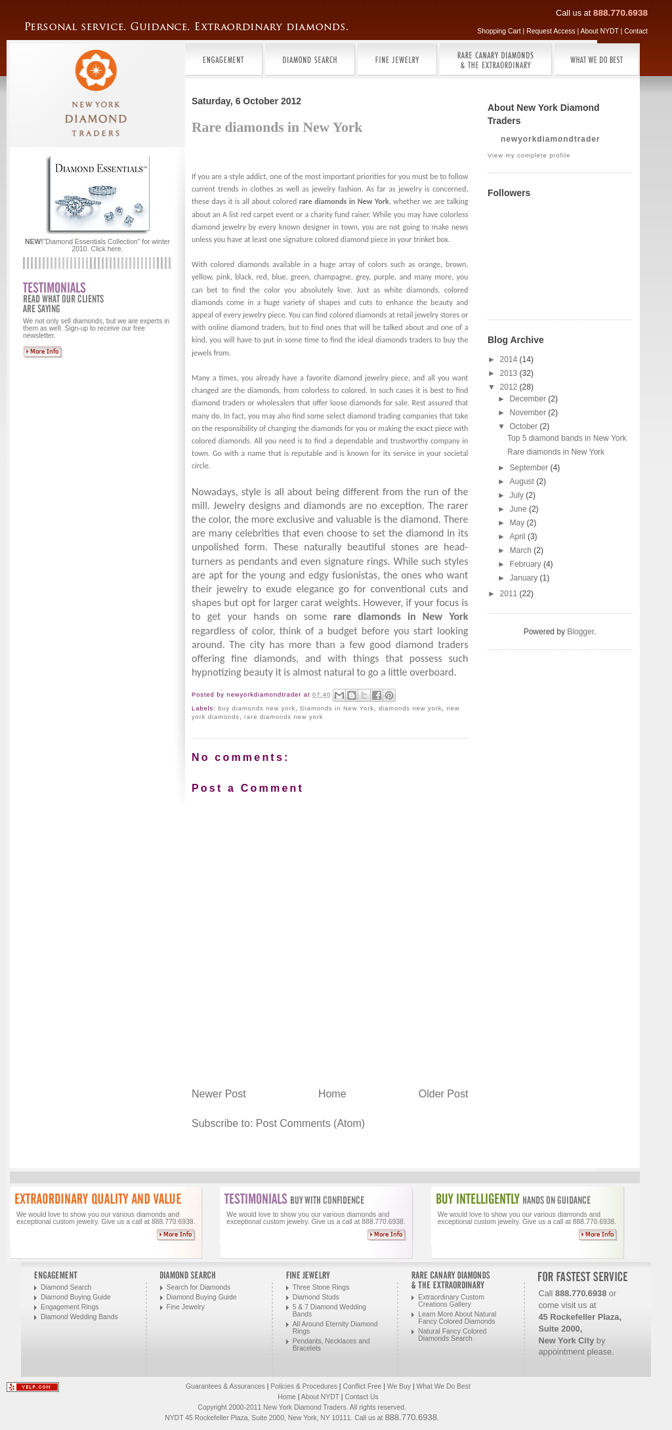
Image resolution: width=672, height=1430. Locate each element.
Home (332, 1093)
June (519, 509)
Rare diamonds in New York (555, 452)
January (525, 577)
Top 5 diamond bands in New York (566, 438)
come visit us (562, 1305)
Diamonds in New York (337, 708)
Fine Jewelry (186, 1307)
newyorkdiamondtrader (550, 139)
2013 (510, 373)
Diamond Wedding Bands (79, 1316)
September (530, 467)
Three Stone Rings (321, 1287)
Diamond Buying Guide (76, 1297)
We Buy (399, 1386)
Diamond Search (66, 1287)
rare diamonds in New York (344, 201)
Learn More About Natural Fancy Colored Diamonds (457, 1318)
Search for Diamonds (199, 1287)
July (518, 495)
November (529, 412)
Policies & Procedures (303, 1386)
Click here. (107, 249)
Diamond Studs (316, 1297)
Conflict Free (362, 1386)
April (519, 536)
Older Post (444, 1093)
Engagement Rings (69, 1307)
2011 (510, 593)
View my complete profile (529, 155)
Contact (636, 31)
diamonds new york (410, 708)
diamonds (327, 428)
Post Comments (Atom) (310, 1123)
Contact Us (361, 1396)
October (525, 426)
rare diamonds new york (283, 717)
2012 (510, 387)
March (522, 550)
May (518, 522)
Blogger (580, 631)
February (526, 564)
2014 (510, 359)
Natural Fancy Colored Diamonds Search (452, 1335)
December (529, 398)
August (523, 481)
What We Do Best (444, 1386)
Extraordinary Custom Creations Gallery (451, 1301)
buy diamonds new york (256, 708)
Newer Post (219, 1093)
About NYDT (600, 31)
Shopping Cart (498, 31)
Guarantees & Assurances (225, 1386)
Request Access (551, 31)
